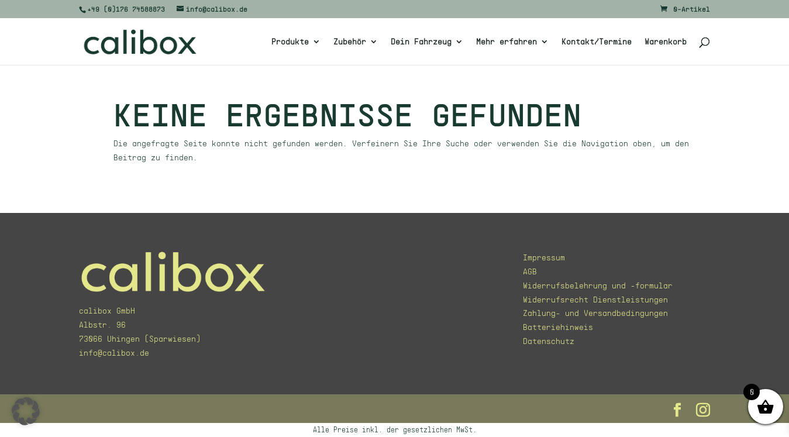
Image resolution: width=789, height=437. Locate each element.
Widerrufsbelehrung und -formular (598, 285)
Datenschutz (548, 341)
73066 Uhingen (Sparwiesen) (140, 338)
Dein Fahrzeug (421, 41)
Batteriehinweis (558, 327)
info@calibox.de (114, 352)
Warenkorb (666, 41)
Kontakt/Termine (596, 41)
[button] (25, 411)
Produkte (290, 41)
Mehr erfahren (506, 41)
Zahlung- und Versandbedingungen (595, 313)
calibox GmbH (107, 310)
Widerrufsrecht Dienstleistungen (595, 299)
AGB (530, 271)
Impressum (544, 257)
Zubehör (349, 41)
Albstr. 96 (102, 324)
